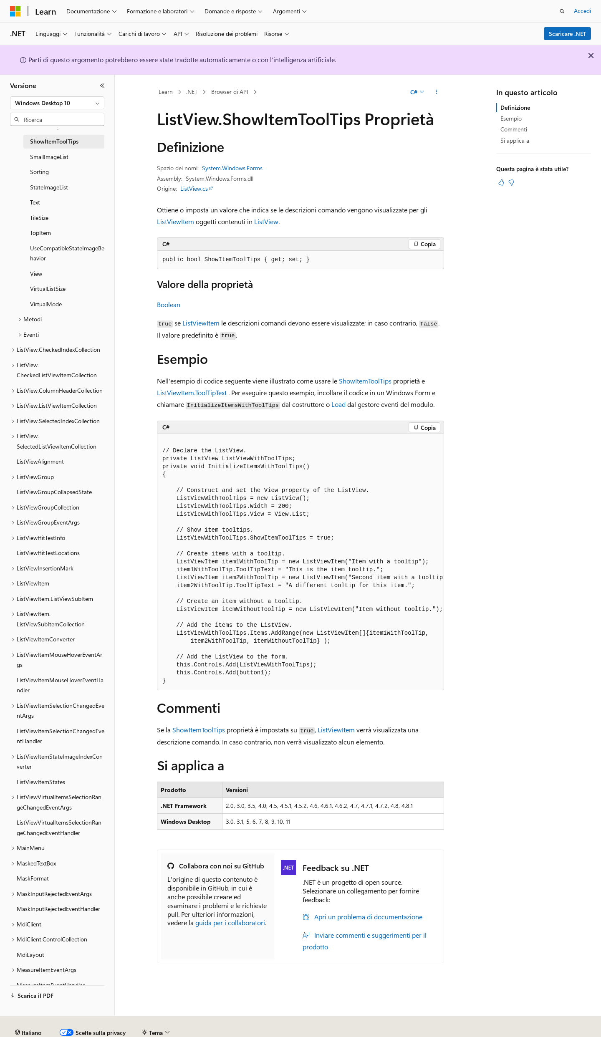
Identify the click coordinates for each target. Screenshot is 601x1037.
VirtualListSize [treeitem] (48, 289)
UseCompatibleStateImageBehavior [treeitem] (67, 253)
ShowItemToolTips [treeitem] (54, 141)
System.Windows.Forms (232, 168)
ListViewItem (175, 221)
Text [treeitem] (35, 202)
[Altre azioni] (436, 92)
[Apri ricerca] (562, 11)
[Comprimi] (102, 85)
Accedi (582, 11)
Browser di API (229, 92)
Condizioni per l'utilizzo (492, 1029)
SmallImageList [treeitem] (49, 157)
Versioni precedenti (214, 1029)
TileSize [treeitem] (39, 218)
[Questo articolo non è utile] (511, 182)
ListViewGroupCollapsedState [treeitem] (54, 492)
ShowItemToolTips (365, 380)
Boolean (168, 304)
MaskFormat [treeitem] (33, 878)
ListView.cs (194, 188)
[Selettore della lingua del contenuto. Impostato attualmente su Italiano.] (28, 1010)
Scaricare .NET (567, 34)
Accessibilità (546, 1029)
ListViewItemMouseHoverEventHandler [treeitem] (60, 685)
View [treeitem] (36, 274)
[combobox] (57, 103)
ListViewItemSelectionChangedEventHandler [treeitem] (60, 736)
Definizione (515, 107)
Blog (254, 1029)
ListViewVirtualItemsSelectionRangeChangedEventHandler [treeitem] (59, 827)
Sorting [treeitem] (39, 172)
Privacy (320, 1029)
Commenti (513, 129)
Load (338, 404)
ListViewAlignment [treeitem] (40, 461)
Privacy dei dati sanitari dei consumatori (396, 1029)
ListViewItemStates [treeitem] (41, 782)
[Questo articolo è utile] (501, 182)
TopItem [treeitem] (40, 233)
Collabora (288, 1029)
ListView (266, 221)
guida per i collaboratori (230, 922)
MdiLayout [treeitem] (30, 955)
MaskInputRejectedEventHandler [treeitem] (58, 909)
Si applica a (514, 140)
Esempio (511, 118)
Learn (166, 92)
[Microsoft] (15, 11)
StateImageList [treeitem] (49, 187)
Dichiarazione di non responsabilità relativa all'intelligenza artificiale (95, 1029)
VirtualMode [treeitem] (46, 304)
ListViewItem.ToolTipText (192, 392)
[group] (300, 562)
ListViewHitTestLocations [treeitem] (48, 553)
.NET (191, 92)
